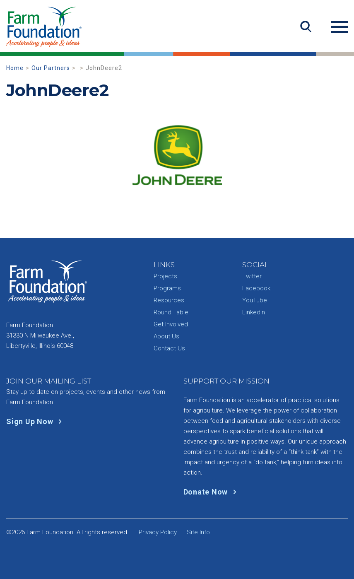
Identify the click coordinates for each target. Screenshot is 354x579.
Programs (167, 288)
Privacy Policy (158, 532)
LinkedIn (253, 312)
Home (15, 68)
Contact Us (169, 348)
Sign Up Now (35, 421)
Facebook (256, 288)
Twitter (252, 276)
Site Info (198, 532)
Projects (165, 276)
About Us (166, 336)
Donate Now (211, 491)
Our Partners (50, 68)
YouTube (254, 300)
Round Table (171, 312)
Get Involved (171, 324)
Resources (169, 300)
